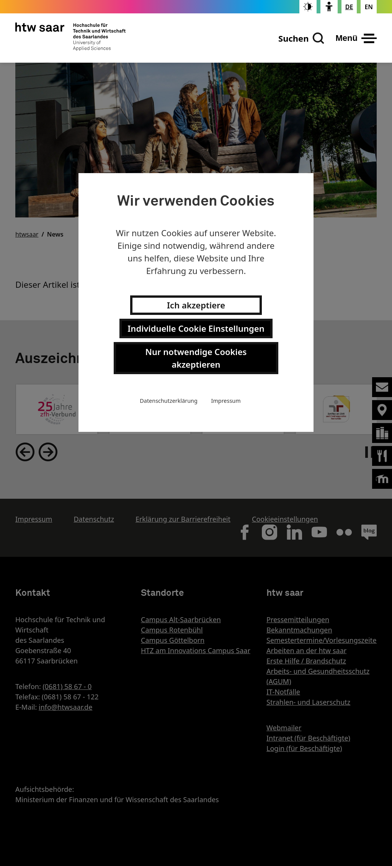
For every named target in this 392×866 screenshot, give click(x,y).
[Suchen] (301, 38)
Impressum (226, 400)
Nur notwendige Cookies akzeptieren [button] (196, 358)
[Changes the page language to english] (368, 6)
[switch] (308, 6)
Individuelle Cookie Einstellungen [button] (195, 328)
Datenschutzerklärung (168, 400)
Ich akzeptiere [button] (196, 305)
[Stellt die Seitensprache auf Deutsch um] (349, 6)
